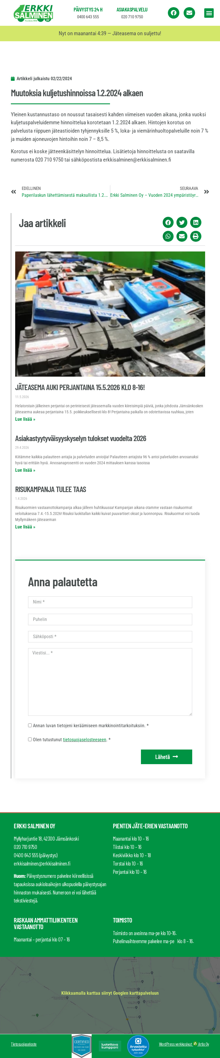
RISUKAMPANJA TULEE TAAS (50, 489)
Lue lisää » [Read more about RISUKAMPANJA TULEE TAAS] (25, 527)
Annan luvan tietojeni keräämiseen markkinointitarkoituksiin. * (91, 725)
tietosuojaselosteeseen (84, 739)
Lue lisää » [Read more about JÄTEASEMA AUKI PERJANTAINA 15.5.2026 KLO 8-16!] (25, 419)
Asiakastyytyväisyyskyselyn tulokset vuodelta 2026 (80, 438)
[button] (209, 13)
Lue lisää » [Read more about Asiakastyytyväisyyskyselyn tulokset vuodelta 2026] (25, 470)
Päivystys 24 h (88, 9)
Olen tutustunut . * (72, 739)
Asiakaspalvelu (132, 9)
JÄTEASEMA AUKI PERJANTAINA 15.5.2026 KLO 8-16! (80, 387)
